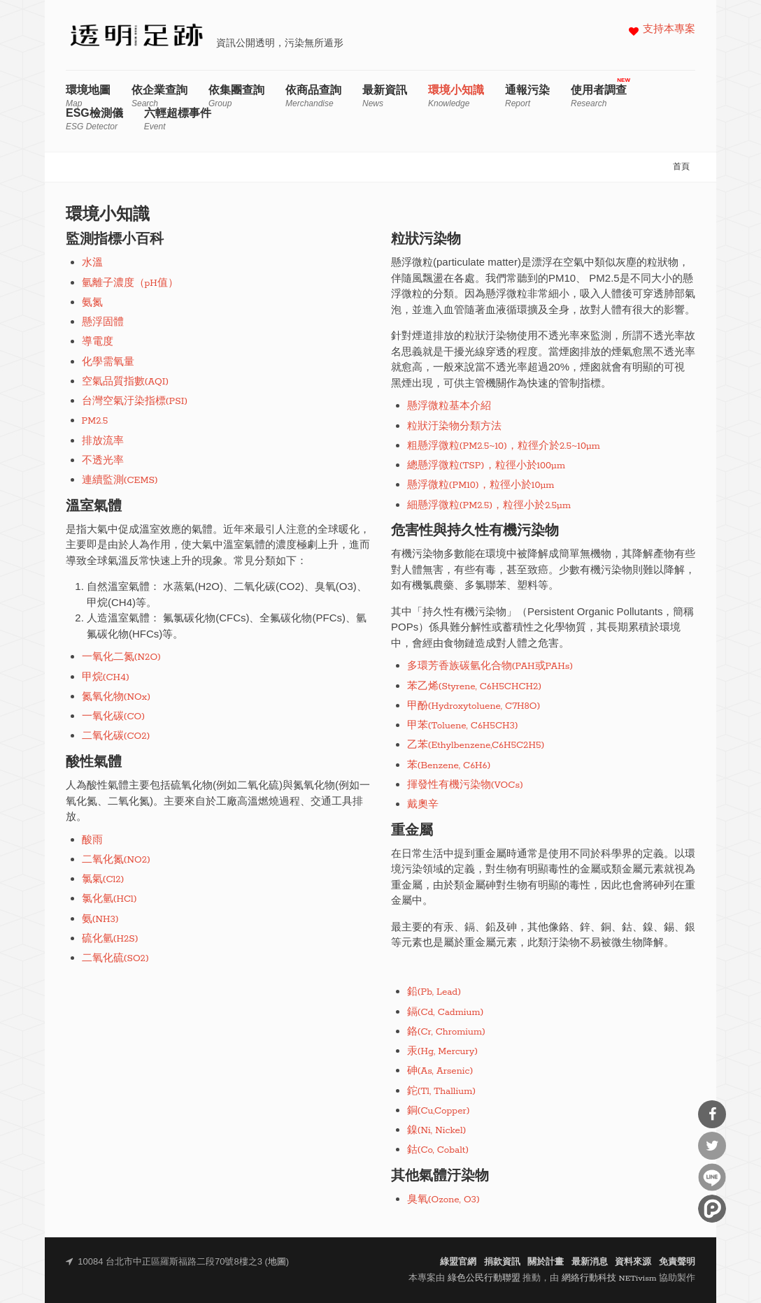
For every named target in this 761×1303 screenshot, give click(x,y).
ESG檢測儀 (94, 119)
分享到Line (712, 1177)
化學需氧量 (108, 362)
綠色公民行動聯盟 (484, 1278)
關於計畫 (545, 1262)
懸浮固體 (103, 323)
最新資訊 (384, 96)
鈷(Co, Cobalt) (438, 1150)
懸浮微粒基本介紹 (449, 406)
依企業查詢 (159, 96)
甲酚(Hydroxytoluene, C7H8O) (474, 706)
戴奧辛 (423, 805)
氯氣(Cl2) (103, 880)
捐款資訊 (502, 1262)
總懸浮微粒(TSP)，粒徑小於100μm (486, 466)
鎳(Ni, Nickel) (437, 1131)
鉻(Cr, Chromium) (446, 1032)
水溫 (92, 263)
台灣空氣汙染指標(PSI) (135, 402)
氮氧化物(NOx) (116, 697)
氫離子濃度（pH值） (130, 283)
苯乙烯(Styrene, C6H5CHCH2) (474, 687)
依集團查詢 (236, 96)
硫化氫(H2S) (110, 939)
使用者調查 (599, 96)
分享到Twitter (712, 1146)
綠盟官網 (458, 1262)
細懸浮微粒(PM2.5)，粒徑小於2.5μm (489, 506)
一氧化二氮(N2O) (122, 657)
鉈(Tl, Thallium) (441, 1091)
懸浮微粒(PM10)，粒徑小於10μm (481, 485)
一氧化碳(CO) (113, 717)
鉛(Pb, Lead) (434, 992)
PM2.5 (95, 421)
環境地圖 (88, 96)
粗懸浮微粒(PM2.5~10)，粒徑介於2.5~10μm (503, 446)
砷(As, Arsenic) (440, 1071)
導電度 (97, 342)
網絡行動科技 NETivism (609, 1278)
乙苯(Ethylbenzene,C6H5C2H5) (476, 745)
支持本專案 (669, 30)
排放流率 (103, 441)
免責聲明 (677, 1262)
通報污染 (527, 96)
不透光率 (103, 461)
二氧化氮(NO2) (116, 860)
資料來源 (633, 1262)
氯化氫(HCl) (109, 899)
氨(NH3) (100, 920)
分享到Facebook (712, 1114)
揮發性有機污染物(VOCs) (465, 785)
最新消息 (589, 1262)
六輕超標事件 (177, 119)
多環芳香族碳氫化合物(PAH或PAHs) (490, 666)
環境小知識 (456, 96)
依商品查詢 (313, 96)
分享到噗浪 (712, 1209)
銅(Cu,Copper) (438, 1111)
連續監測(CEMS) (120, 481)
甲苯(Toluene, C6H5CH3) (462, 726)
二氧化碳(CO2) (116, 736)
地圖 (277, 1262)
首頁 (681, 167)
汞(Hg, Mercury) (442, 1052)
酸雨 (92, 841)
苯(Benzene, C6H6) (449, 766)
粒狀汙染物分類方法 (454, 427)
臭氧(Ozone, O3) (443, 1200)
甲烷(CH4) (105, 678)
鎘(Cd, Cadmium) (445, 1012)
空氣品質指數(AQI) (125, 382)
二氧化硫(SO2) (115, 959)
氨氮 (92, 303)
